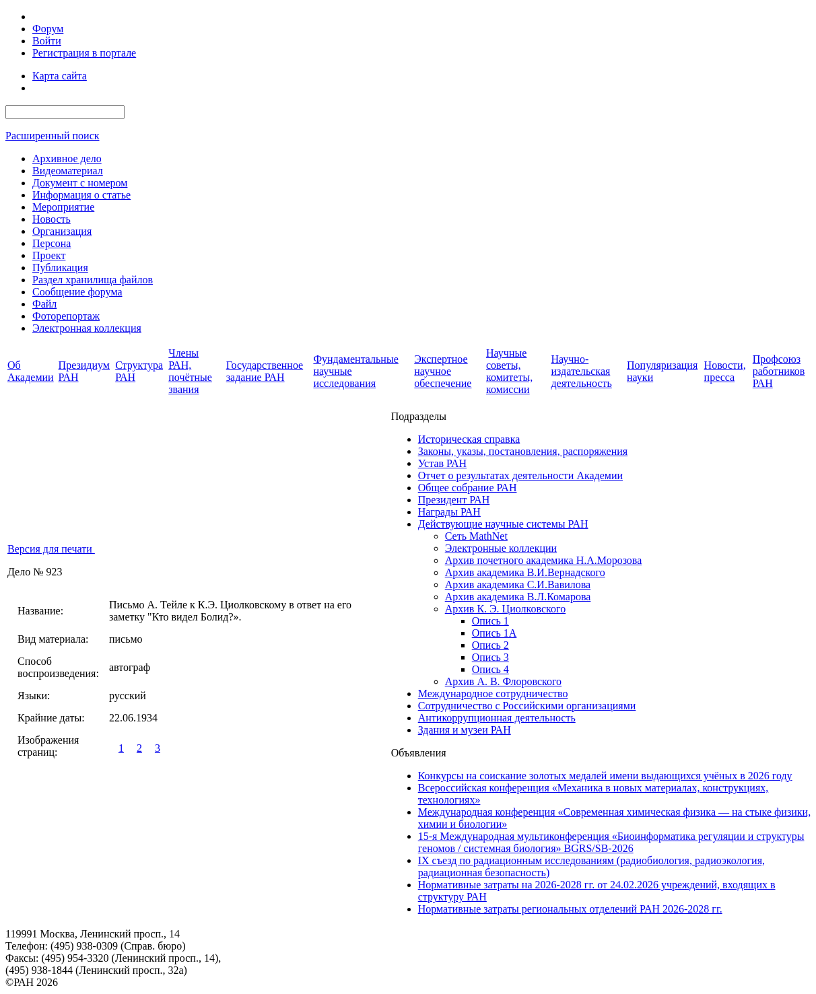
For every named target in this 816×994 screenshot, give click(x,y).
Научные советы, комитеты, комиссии (509, 371)
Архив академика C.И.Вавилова (518, 584)
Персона (51, 243)
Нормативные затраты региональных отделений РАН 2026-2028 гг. (570, 909)
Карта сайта (59, 75)
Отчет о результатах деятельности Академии (520, 475)
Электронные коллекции (501, 548)
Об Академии (30, 371)
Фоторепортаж (66, 316)
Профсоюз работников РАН (779, 371)
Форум (47, 28)
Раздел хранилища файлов (92, 279)
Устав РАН (442, 463)
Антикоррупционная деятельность (497, 717)
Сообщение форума (77, 291)
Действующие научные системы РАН (503, 524)
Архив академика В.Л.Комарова (518, 596)
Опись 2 (490, 645)
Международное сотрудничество (493, 693)
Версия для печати (51, 549)
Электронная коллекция (86, 328)
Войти (46, 40)
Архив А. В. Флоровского (503, 681)
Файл (44, 304)
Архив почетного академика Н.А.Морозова (543, 560)
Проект (48, 255)
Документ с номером (79, 182)
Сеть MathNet (476, 536)
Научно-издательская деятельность (581, 371)
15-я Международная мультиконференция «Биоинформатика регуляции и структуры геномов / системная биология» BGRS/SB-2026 (611, 842)
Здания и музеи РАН (464, 730)
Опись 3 (490, 657)
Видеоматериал (67, 170)
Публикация (60, 267)
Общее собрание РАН (467, 487)
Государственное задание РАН (264, 371)
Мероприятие (63, 207)
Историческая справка (469, 439)
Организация (62, 231)
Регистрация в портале (84, 53)
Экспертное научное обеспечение (442, 371)
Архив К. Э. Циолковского (505, 608)
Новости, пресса (725, 371)
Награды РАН (449, 512)
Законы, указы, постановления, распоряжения (522, 451)
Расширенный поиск (52, 135)
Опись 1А (494, 633)
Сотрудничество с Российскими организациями (527, 705)
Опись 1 (490, 621)
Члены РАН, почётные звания (190, 371)
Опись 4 (490, 669)
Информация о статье (81, 195)
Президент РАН (454, 499)
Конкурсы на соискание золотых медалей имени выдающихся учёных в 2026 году (605, 775)
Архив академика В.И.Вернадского (525, 572)
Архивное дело (67, 158)
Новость (51, 219)
